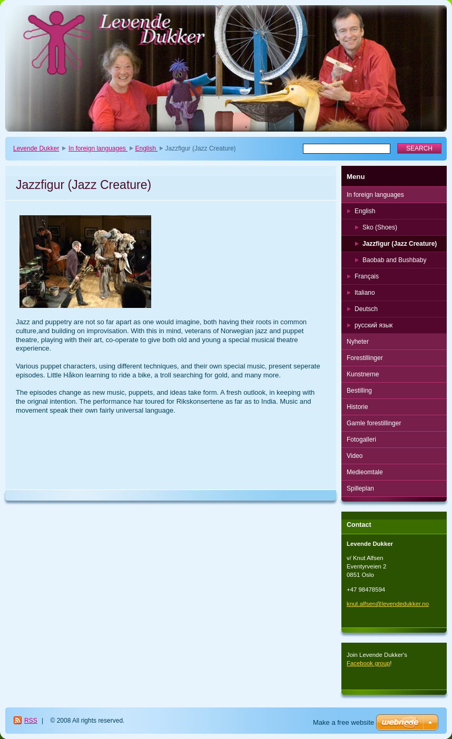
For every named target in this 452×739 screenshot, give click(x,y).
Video (354, 456)
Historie (357, 407)
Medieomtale (365, 472)
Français (367, 276)
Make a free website (343, 722)
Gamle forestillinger (374, 423)
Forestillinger (365, 358)
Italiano (365, 292)
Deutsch (366, 309)
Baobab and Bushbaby (394, 260)
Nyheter (358, 341)
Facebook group (368, 663)
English (146, 148)
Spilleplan (360, 488)
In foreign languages (97, 148)
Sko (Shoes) (379, 227)
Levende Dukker (36, 148)
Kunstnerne (363, 374)
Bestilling (359, 390)
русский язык (373, 325)
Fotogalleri (361, 439)
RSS (30, 720)
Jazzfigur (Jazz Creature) (399, 243)
